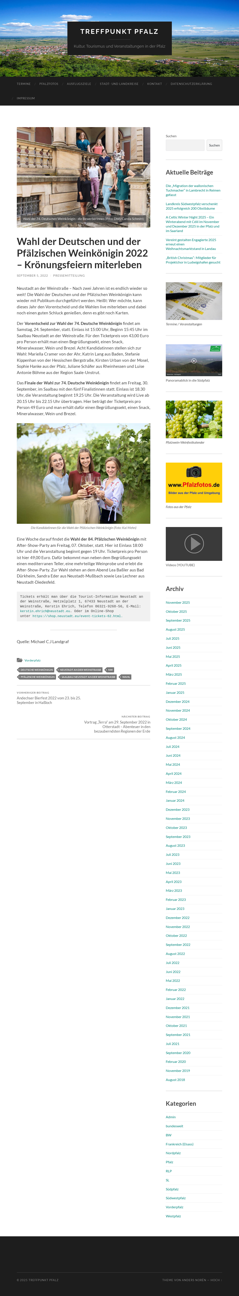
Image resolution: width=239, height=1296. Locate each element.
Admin (171, 1117)
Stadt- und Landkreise (119, 84)
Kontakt (154, 84)
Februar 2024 (176, 791)
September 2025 (178, 620)
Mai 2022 (173, 980)
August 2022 (175, 953)
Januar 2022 (175, 999)
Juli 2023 (172, 854)
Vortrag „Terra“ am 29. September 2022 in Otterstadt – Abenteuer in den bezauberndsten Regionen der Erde (117, 700)
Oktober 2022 (176, 935)
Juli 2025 (172, 638)
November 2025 (178, 602)
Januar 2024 (175, 800)
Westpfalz (173, 1216)
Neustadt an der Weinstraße (80, 669)
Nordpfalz (173, 1153)
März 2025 (174, 674)
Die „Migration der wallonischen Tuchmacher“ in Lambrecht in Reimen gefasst (193, 190)
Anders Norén (194, 1280)
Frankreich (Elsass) (180, 1144)
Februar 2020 (176, 1061)
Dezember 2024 (177, 701)
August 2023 (175, 845)
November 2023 (178, 818)
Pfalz (169, 1162)
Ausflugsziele (79, 84)
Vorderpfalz (33, 660)
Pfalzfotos (48, 84)
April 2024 (174, 773)
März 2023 (174, 890)
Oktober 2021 (176, 1025)
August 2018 (175, 1080)
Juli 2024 (172, 746)
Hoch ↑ (216, 1280)
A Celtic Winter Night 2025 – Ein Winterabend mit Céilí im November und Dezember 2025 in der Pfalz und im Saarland (192, 223)
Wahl (126, 676)
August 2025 (175, 629)
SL (167, 1180)
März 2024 (174, 782)
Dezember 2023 (177, 809)
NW (110, 669)
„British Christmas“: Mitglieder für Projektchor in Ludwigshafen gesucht (193, 260)
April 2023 (174, 881)
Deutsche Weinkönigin (37, 669)
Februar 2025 (176, 683)
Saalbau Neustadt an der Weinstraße (88, 676)
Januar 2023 (175, 908)
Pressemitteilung (69, 275)
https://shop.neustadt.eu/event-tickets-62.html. (81, 616)
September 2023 (178, 836)
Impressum (26, 98)
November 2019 (178, 1070)
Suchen (171, 136)
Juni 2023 (173, 863)
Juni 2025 (173, 647)
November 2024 (178, 710)
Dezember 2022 (177, 917)
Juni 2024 (173, 755)
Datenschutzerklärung (191, 84)
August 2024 (175, 737)
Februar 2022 (176, 989)
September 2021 (178, 1034)
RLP (169, 1171)
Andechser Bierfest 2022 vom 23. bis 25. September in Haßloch (49, 698)
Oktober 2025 (176, 611)
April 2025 (174, 665)
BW (168, 1135)
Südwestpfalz (176, 1198)
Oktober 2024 (176, 719)
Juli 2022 (172, 962)
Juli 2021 (172, 1044)
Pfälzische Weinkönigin (38, 676)
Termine (24, 84)
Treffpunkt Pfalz (119, 31)
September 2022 (178, 944)
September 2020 (178, 1052)
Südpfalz (172, 1189)
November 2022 (178, 926)
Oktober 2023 (176, 827)
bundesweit (174, 1126)
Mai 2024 (173, 764)
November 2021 (178, 1016)
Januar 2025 (175, 692)
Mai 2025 (173, 656)
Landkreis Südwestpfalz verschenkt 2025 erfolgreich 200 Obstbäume (192, 206)
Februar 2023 (176, 899)
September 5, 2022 (32, 275)
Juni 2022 (173, 971)
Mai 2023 (173, 872)
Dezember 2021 (177, 1007)
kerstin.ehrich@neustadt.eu (47, 611)
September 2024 (178, 728)
